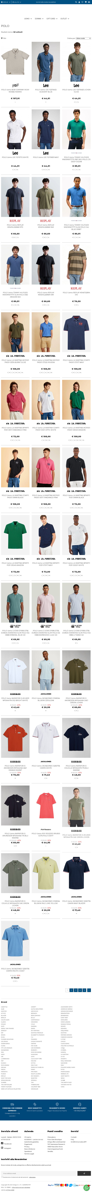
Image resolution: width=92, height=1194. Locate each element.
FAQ (72, 1139)
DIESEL (33, 1028)
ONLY (62, 1065)
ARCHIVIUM (34, 1011)
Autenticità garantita (31, 1142)
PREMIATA (4, 1071)
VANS (62, 1087)
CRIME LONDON (65, 1022)
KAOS (2, 1054)
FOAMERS (34, 1039)
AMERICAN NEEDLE (66, 1009)
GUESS (3, 1046)
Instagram (7, 1148)
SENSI (62, 1078)
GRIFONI (33, 1043)
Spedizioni (28, 1151)
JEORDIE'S (34, 1050)
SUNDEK (3, 1082)
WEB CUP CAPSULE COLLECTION (11, 1089)
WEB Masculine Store (55, 1146)
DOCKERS (64, 1028)
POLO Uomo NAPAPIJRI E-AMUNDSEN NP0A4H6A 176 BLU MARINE (15, 846)
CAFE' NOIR (64, 1017)
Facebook (8, 1144)
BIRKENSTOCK (65, 1013)
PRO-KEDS (34, 1071)
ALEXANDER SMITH (66, 1007)
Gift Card (51, 19)
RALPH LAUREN (36, 1074)
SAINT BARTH (65, 1076)
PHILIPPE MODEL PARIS (68, 1067)
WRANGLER (34, 1089)
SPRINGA (34, 1080)
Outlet (64, 19)
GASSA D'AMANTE (36, 1041)
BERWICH (34, 1013)
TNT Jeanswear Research (56, 1144)
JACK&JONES (5, 1050)
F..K (32, 1037)
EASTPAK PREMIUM (37, 1033)
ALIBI (2, 1009)
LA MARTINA (64, 1054)
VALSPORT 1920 (35, 1087)
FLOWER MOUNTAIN (7, 1039)
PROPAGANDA (65, 1071)
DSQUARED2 (64, 1030)
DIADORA (34, 1026)
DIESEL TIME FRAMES (7, 1028)
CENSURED (64, 1020)
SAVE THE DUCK (6, 1078)
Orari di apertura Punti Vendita (55, 1150)
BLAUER (3, 1015)
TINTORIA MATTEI (66, 1084)
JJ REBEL (63, 1050)
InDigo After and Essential (56, 1142)
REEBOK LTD (64, 1074)
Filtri (3, 38)
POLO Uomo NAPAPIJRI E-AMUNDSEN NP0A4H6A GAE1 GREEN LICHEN (76, 711)
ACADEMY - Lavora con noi (33, 1139)
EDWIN (3, 1035)
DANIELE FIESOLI (66, 1024)
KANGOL (63, 1052)
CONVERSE (34, 1022)
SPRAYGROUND (5, 1080)
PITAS (62, 1069)
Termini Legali (29, 1154)
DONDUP (3, 1030)
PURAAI (3, 1074)
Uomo (27, 19)
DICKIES (63, 1026)
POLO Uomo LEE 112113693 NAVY (46, 168)
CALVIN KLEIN (5, 1020)
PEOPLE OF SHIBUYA (37, 1067)
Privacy (26, 1146)
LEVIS (32, 1056)
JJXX (2, 1052)
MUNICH (3, 1063)
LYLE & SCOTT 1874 (36, 1058)
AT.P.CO (3, 1013)
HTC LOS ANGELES (6, 1048)
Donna (38, 19)
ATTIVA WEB (10, 1190)
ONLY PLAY (34, 1065)
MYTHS (33, 1063)
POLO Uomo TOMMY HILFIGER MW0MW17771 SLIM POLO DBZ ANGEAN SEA (15, 305)
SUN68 (63, 1080)
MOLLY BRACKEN (66, 1061)
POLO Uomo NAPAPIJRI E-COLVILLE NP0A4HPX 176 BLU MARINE (76, 778)
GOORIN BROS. (5, 1043)
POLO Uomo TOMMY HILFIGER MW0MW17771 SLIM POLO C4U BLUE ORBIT (76, 238)
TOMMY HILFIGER (6, 1087)
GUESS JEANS (65, 1043)
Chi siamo (27, 1137)
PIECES (3, 1069)
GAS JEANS (4, 1041)
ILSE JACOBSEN (35, 1048)
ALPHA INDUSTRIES (37, 1009)
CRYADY (3, 1024)
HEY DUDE (34, 1046)
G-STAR (63, 1039)
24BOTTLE (4, 1007)
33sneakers (52, 1137)
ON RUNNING (5, 1065)
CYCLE (33, 1024)
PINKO (33, 1069)
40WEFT (33, 1007)
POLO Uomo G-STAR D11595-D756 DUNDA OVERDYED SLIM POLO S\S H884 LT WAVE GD (76, 643)
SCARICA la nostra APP (79, 1142)
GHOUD (63, 1041)
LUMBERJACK (5, 1058)
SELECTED (34, 1078)
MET (2, 1061)
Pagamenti (28, 1144)
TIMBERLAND (35, 1084)
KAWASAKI (34, 1054)
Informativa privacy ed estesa (21, 1187)
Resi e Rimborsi (29, 1149)
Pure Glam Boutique (55, 1139)
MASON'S (63, 1058)
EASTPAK (64, 1033)
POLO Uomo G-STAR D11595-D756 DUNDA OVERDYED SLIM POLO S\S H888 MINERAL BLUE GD (15, 643)
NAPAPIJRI (64, 1063)
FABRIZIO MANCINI (66, 1037)
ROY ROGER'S (35, 1076)
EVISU (3, 1037)
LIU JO (63, 1056)
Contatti (73, 1137)
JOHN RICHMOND (36, 1052)
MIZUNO (33, 1061)
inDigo (63, 1048)
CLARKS (3, 1022)
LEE (2, 1056)
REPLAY (3, 1076)
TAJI (32, 1082)
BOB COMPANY (35, 1015)
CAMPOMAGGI (35, 1020)
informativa (32, 1177)
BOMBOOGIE (64, 1015)
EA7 (2, 1033)
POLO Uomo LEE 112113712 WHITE (15, 168)
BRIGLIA (3, 1017)
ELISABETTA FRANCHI (37, 1035)
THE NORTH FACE (66, 1082)
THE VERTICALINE (6, 1084)
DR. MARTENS (35, 1030)
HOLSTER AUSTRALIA (67, 1046)
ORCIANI (3, 1067)
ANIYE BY (4, 1011)
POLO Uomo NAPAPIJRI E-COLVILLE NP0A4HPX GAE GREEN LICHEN (15, 914)
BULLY (33, 1017)
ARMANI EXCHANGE (67, 1011)
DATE (2, 1026)
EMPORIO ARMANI (66, 1035)
